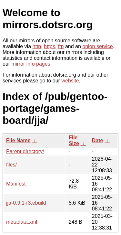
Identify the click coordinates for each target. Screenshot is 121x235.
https (49, 46)
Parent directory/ (25, 151)
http (37, 46)
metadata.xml (21, 222)
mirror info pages (31, 64)
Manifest (15, 184)
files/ (11, 164)
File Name (18, 140)
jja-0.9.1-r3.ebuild (26, 203)
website (70, 80)
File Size (74, 140)
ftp (61, 46)
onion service (97, 46)
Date (97, 140)
